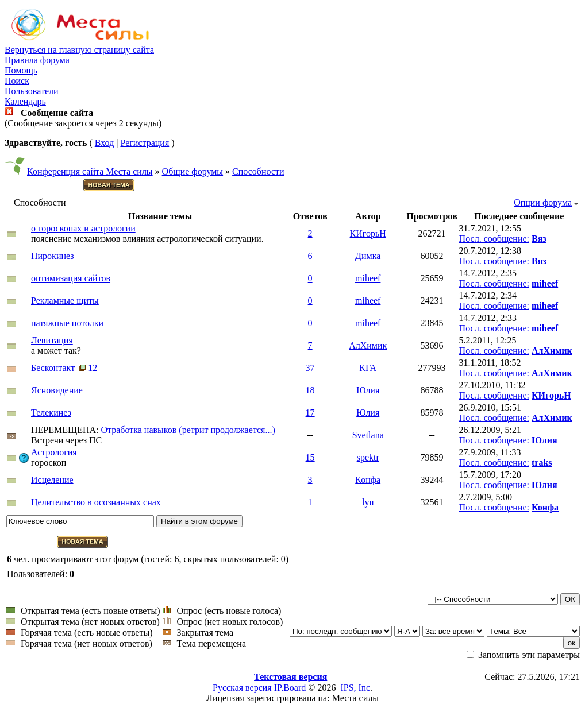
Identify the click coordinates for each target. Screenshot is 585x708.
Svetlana (368, 435)
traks (542, 462)
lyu (368, 502)
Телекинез (51, 412)
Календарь (25, 101)
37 (310, 368)
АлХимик (368, 345)
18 (310, 390)
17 (310, 412)
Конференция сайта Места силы (90, 171)
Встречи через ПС (66, 440)
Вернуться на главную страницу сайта (79, 50)
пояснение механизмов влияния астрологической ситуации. (147, 238)
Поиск (17, 81)
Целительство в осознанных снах (96, 502)
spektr (368, 457)
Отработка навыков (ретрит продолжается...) (188, 430)
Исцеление (52, 480)
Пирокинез (52, 256)
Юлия (367, 390)
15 (310, 457)
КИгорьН (368, 233)
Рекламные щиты (65, 300)
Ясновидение (57, 390)
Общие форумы (193, 171)
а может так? (56, 350)
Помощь (21, 70)
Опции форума (543, 202)
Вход (104, 143)
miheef (367, 278)
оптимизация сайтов (70, 278)
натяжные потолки (67, 323)
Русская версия (242, 687)
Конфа (367, 480)
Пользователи (32, 91)
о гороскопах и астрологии (83, 228)
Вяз (539, 238)
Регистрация (144, 143)
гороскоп (48, 462)
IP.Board (290, 687)
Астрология (54, 452)
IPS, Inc (355, 687)
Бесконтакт (53, 368)
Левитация (52, 340)
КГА (367, 368)
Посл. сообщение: (494, 238)
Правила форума (37, 60)
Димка (367, 256)
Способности (258, 171)
